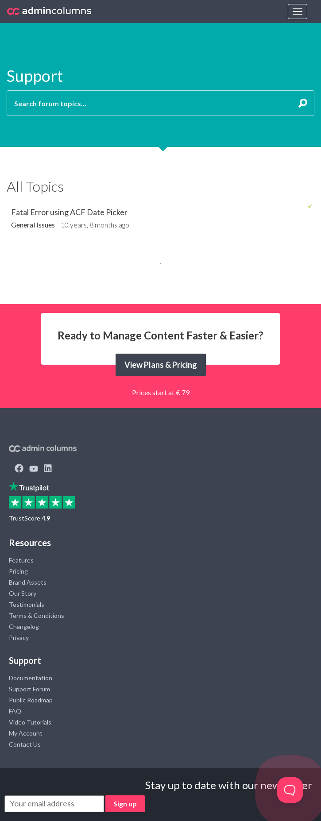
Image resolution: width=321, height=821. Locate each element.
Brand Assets (27, 582)
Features (21, 560)
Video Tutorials (30, 722)
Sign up (125, 803)
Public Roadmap (31, 700)
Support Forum (29, 689)
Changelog (24, 626)
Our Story (22, 593)
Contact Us (25, 744)
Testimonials (26, 604)
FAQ (15, 711)
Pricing (18, 571)
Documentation (30, 678)
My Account (26, 733)
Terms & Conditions (36, 615)
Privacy (19, 637)
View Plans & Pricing (160, 365)
